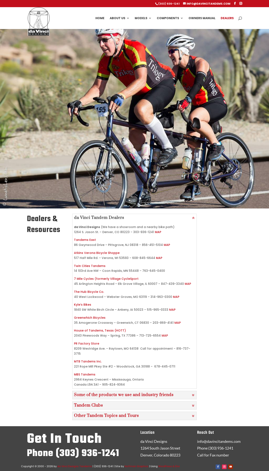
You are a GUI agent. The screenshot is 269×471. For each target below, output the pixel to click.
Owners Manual (202, 18)
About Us (117, 18)
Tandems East (85, 240)
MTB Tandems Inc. (88, 361)
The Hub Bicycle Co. (89, 292)
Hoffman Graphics (136, 466)
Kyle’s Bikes (82, 305)
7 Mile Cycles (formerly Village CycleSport (106, 279)
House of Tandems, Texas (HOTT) (100, 330)
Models (141, 18)
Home (99, 18)
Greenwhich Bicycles (89, 318)
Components (168, 18)
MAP (158, 232)
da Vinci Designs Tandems (74, 466)
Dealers (227, 18)
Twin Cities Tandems (89, 266)
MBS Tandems (84, 374)
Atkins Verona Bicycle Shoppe (97, 253)
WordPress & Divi (169, 466)
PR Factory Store (86, 343)
